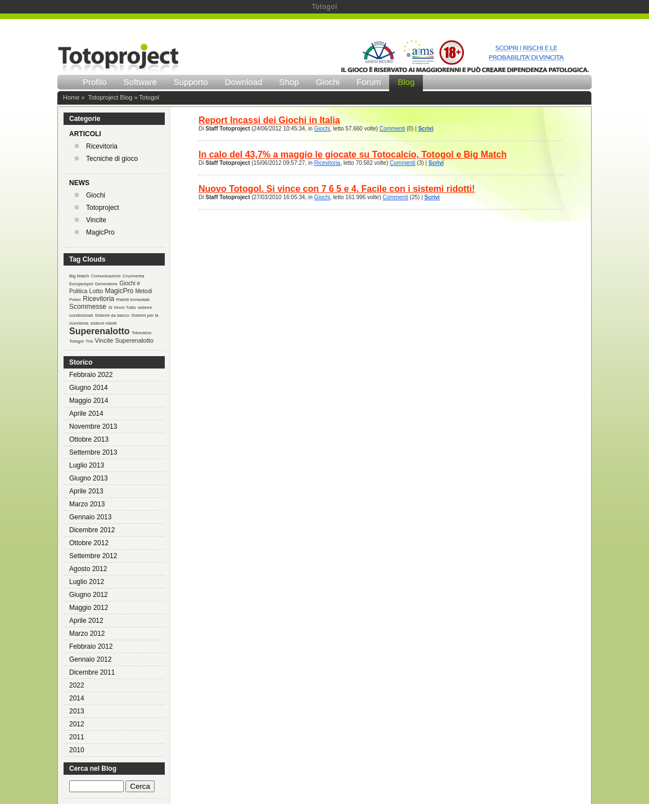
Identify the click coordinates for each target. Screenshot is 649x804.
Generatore (106, 283)
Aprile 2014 (86, 413)
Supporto (191, 82)
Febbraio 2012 (90, 646)
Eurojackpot (81, 283)
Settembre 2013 (93, 452)
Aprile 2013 (86, 491)
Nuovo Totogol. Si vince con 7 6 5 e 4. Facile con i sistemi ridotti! (337, 189)
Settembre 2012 (93, 556)
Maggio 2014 (88, 401)
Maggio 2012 (88, 608)
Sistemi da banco (112, 315)
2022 (76, 685)
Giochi (328, 82)
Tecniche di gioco (112, 159)
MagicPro (100, 232)
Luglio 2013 (86, 465)
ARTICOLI (85, 134)
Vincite (96, 220)
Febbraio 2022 (90, 375)
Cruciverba (134, 276)
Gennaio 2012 (90, 659)
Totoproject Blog (110, 97)
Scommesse (87, 307)
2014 (76, 698)
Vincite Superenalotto (124, 340)
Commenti (392, 128)
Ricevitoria (102, 146)
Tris (89, 341)
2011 (76, 737)
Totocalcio (142, 332)
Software (140, 82)
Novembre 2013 (93, 426)
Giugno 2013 (88, 478)
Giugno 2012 (88, 595)
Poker (75, 299)
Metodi (143, 291)
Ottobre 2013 (89, 439)
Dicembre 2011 (92, 672)
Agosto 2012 (88, 569)
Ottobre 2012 (89, 543)
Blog (406, 82)
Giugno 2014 (88, 388)
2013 (76, 711)
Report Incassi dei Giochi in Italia (269, 120)
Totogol (76, 341)
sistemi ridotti (104, 323)
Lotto (96, 291)
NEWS (79, 183)
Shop (289, 82)
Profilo (95, 82)
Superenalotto (99, 331)
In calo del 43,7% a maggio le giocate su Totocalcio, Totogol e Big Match (353, 154)
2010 (76, 750)
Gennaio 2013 (90, 517)
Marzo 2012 (87, 633)
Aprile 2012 (86, 621)
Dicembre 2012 (92, 530)
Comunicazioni (105, 276)
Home (71, 97)
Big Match (79, 276)
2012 (76, 724)
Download (244, 82)
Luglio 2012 (86, 582)
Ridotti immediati (133, 299)
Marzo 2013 (87, 504)
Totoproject (102, 208)
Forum (369, 82)
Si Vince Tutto (122, 307)
